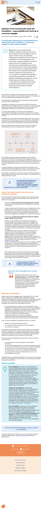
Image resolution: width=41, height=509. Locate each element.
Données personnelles (20, 470)
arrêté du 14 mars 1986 (11, 240)
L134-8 (25, 395)
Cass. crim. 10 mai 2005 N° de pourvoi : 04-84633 (24, 402)
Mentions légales (20, 468)
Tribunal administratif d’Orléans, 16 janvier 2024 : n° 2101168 (21, 428)
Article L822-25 (25, 418)
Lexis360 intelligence (21, 435)
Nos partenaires (20, 462)
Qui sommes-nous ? (20, 460)
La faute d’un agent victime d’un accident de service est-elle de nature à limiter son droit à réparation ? (27, 263)
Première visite (20, 465)
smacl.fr (20, 452)
